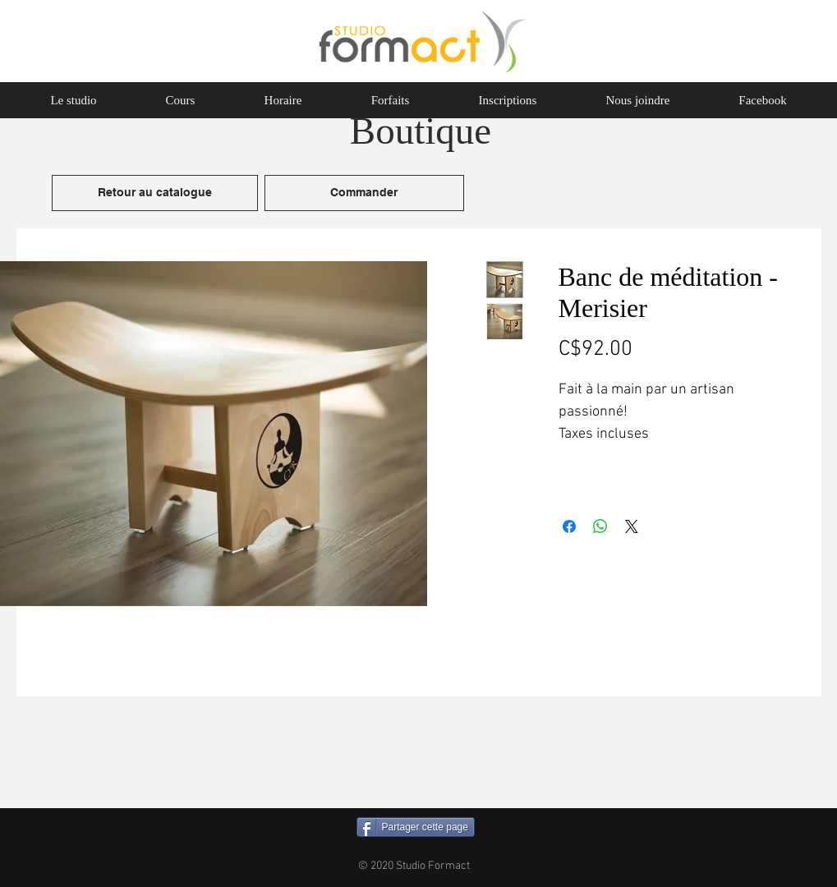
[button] (180, 100)
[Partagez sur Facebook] (569, 526)
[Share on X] (632, 526)
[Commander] (364, 193)
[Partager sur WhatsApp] (600, 526)
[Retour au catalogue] (155, 193)
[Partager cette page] (415, 827)
